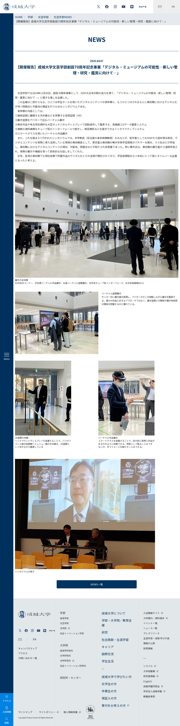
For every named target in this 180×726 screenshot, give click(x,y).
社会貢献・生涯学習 (115, 639)
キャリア (108, 647)
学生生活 (108, 661)
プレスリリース (151, 633)
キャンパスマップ (27, 648)
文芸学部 (43, 17)
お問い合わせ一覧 (27, 658)
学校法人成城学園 (152, 691)
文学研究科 (65, 655)
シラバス (148, 666)
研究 (105, 632)
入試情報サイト (151, 613)
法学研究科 (65, 660)
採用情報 (148, 648)
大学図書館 (149, 671)
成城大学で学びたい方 (117, 676)
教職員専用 (149, 696)
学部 (30, 17)
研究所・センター (70, 678)
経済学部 (64, 618)
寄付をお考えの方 (114, 705)
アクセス (23, 653)
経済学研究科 (66, 650)
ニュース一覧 (150, 628)
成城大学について (114, 613)
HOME (19, 17)
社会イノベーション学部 (72, 633)
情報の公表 (149, 643)
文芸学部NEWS (63, 17)
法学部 (63, 628)
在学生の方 (109, 684)
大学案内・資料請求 (153, 618)
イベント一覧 (150, 623)
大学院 (64, 645)
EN (173, 6)
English (147, 681)
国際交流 (108, 654)
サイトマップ (25, 712)
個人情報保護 (71, 712)
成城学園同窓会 (151, 686)
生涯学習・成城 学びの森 (156, 638)
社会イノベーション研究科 (73, 665)
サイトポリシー (47, 712)
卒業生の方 (109, 691)
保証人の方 (109, 698)
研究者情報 (149, 676)
